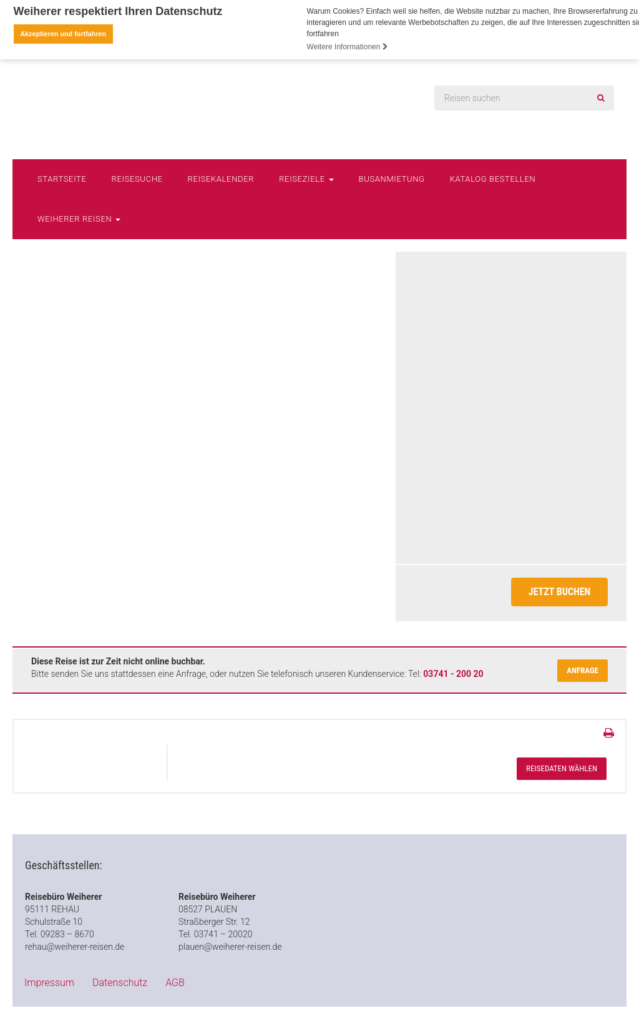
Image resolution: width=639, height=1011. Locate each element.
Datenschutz (119, 982)
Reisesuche (137, 179)
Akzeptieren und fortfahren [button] (63, 33)
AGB (175, 982)
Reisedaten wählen (561, 768)
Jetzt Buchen (560, 592)
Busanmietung (392, 179)
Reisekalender (221, 179)
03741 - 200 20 (453, 674)
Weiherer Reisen (78, 219)
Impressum (49, 982)
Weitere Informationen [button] (347, 46)
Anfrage (582, 670)
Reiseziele (306, 179)
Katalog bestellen (493, 179)
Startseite (62, 179)
